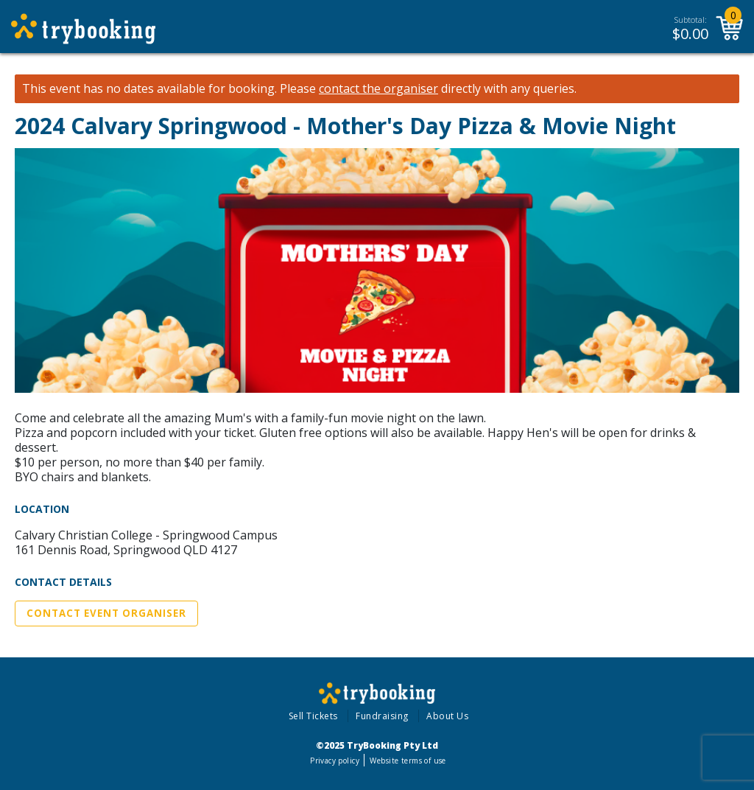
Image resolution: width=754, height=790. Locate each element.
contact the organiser (378, 89)
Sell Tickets (313, 716)
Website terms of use (407, 760)
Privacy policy (334, 760)
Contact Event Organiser (106, 613)
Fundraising (382, 716)
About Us (447, 716)
